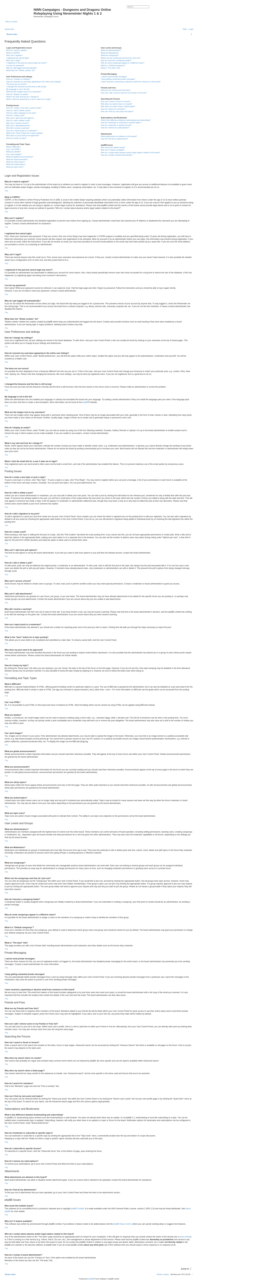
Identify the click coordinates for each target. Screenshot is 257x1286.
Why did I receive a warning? (17, 128)
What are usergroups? (110, 55)
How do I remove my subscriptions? (115, 128)
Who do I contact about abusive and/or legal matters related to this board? (130, 153)
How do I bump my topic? (16, 138)
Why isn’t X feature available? (113, 150)
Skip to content (11, 22)
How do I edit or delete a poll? (18, 120)
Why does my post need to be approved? (22, 135)
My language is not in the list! (18, 89)
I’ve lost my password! (15, 65)
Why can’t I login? (13, 60)
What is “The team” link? (110, 68)
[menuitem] (190, 29)
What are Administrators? (111, 50)
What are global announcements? (19, 157)
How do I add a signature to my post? (21, 113)
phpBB (85, 402)
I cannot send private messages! (114, 77)
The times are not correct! (16, 84)
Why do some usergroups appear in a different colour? (122, 63)
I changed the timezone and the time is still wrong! (26, 87)
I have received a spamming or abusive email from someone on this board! (130, 82)
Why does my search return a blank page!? (118, 106)
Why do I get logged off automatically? (21, 68)
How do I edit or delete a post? (18, 110)
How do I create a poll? (15, 115)
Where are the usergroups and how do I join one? (120, 58)
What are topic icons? (15, 167)
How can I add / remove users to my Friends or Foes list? (124, 93)
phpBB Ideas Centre (122, 1224)
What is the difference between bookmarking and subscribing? (125, 120)
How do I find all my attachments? (114, 139)
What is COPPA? (13, 53)
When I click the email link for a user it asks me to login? (28, 99)
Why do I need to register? (16, 50)
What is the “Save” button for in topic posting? (24, 133)
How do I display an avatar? (17, 94)
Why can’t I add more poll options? (20, 118)
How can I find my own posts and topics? (117, 111)
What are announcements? (17, 159)
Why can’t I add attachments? (18, 126)
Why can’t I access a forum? (17, 123)
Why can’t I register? (14, 55)
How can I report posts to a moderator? (22, 131)
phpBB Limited (77, 1208)
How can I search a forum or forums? (115, 101)
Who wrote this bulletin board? (113, 147)
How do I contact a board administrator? (117, 155)
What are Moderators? (110, 53)
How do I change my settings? (18, 79)
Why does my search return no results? (116, 104)
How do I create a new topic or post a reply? (23, 108)
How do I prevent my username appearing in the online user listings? (33, 82)
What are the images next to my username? (23, 92)
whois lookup (185, 1237)
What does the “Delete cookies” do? (20, 70)
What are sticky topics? (15, 162)
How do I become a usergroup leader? (116, 60)
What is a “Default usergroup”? (113, 65)
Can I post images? (14, 154)
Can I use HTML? (13, 149)
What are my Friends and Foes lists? (115, 90)
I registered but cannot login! (17, 58)
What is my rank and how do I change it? (22, 97)
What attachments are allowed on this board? (119, 136)
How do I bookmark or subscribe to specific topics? (121, 123)
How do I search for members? (113, 109)
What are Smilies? (13, 152)
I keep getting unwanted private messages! (118, 79)
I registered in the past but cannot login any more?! (26, 63)
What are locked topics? (15, 164)
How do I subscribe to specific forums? (116, 125)
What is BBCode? (13, 147)
